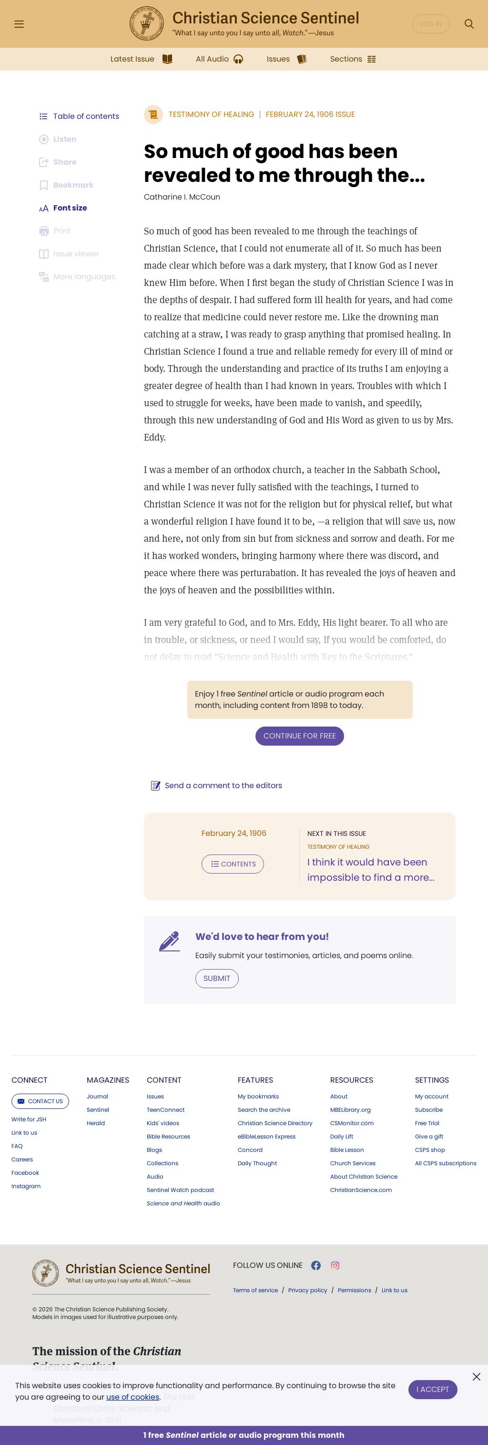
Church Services (353, 1163)
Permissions (354, 1290)
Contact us (40, 1101)
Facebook (25, 1173)
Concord (250, 1150)
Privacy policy (307, 1290)
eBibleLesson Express (266, 1136)
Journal (97, 1096)
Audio (155, 1177)
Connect (29, 1080)
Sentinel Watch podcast (180, 1190)
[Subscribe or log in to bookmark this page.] (66, 185)
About (338, 1096)
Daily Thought (257, 1163)
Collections (162, 1163)
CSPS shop (430, 1150)
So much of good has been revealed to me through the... (284, 163)
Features (255, 1080)
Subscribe (429, 1110)
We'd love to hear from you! (262, 936)
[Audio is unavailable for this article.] (58, 139)
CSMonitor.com (352, 1123)
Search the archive (264, 1110)
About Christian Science (363, 1177)
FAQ (16, 1146)
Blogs (154, 1150)
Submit (217, 978)
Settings (432, 1080)
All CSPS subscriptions (446, 1163)
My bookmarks (258, 1096)
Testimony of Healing (211, 114)
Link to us (24, 1133)
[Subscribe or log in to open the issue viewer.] (70, 254)
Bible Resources (168, 1136)
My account (431, 1096)
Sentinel (98, 1110)
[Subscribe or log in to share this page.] (58, 162)
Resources (351, 1080)
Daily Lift (341, 1136)
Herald (96, 1123)
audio (183, 1203)
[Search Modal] (469, 24)
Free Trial (427, 1123)
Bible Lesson (347, 1150)
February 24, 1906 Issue (310, 114)
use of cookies (132, 1397)
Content (164, 1080)
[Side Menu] (19, 24)
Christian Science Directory (275, 1123)
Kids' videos (163, 1123)
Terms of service (255, 1290)
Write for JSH (28, 1119)
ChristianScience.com (361, 1190)
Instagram (26, 1186)
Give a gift (429, 1136)
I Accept (433, 1389)
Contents (233, 864)
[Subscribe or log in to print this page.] (56, 231)
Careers (22, 1159)
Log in (431, 24)
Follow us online (268, 1265)
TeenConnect (165, 1110)
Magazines (108, 1080)
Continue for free (300, 735)
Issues (155, 1096)
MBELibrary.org (350, 1110)
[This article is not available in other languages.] (78, 276)
